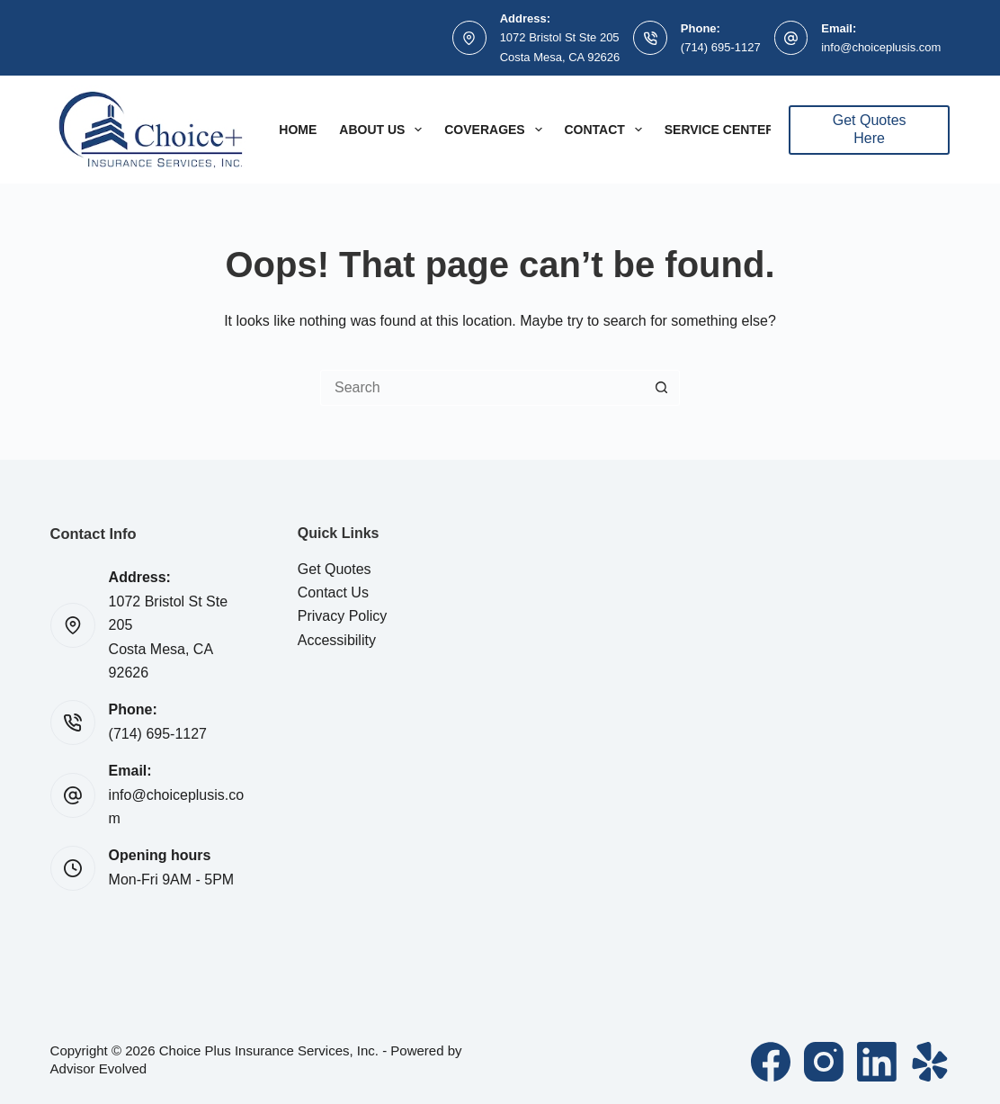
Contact (607, 129)
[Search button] (662, 388)
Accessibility (337, 640)
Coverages (496, 129)
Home (298, 129)
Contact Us (333, 592)
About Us (384, 129)
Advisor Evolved (98, 1068)
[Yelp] (930, 1062)
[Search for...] (482, 388)
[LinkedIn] (877, 1062)
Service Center (720, 129)
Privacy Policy (343, 616)
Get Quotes (334, 569)
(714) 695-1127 (721, 47)
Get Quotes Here (869, 129)
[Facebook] (770, 1062)
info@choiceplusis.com (881, 47)
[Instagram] (824, 1062)
